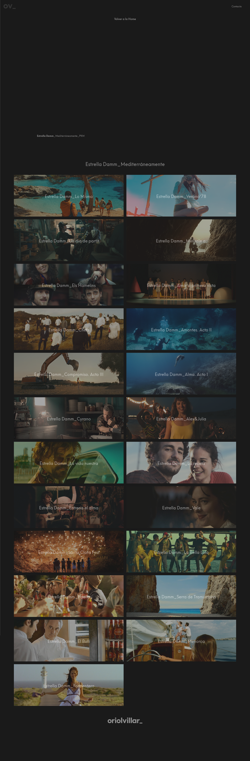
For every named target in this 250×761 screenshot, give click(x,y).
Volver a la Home (125, 19)
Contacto (237, 6)
